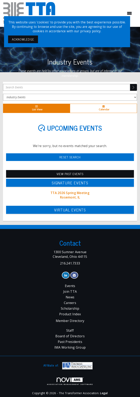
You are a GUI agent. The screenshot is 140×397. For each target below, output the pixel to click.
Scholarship (70, 308)
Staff (70, 330)
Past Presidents (70, 342)
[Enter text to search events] (66, 87)
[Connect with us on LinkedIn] (65, 275)
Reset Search (70, 157)
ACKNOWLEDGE (23, 39)
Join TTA (70, 291)
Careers (70, 303)
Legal (104, 393)
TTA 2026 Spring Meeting (70, 193)
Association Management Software (70, 381)
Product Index (70, 314)
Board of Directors (70, 336)
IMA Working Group (70, 347)
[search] (133, 87)
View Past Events (70, 173)
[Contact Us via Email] (74, 275)
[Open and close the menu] (96, 13)
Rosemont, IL (70, 197)
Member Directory (70, 321)
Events (70, 286)
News (70, 297)
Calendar (103, 108)
